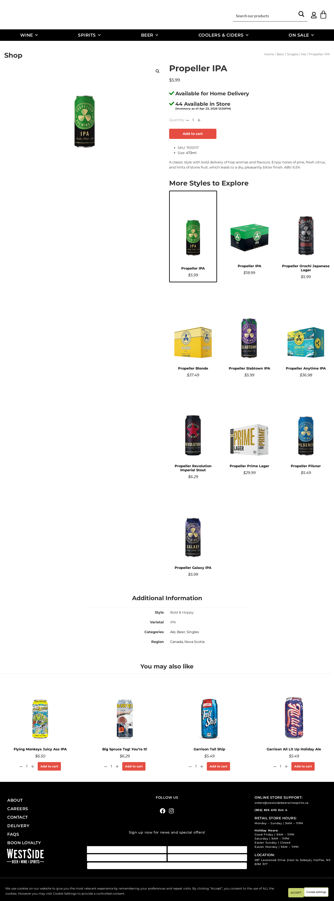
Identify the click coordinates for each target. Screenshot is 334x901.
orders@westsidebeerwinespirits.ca (282, 802)
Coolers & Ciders (224, 35)
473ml (191, 153)
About (15, 800)
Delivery (18, 825)
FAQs (13, 834)
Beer (149, 35)
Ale (303, 54)
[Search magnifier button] (301, 15)
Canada (176, 642)
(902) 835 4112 (266, 810)
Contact (17, 817)
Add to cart (193, 134)
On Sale (301, 35)
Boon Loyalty (24, 842)
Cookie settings (284, 892)
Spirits (89, 35)
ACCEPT (316, 892)
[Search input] (265, 15)
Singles (292, 54)
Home (269, 54)
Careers (17, 808)
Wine (29, 35)
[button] (157, 71)
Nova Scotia (194, 642)
